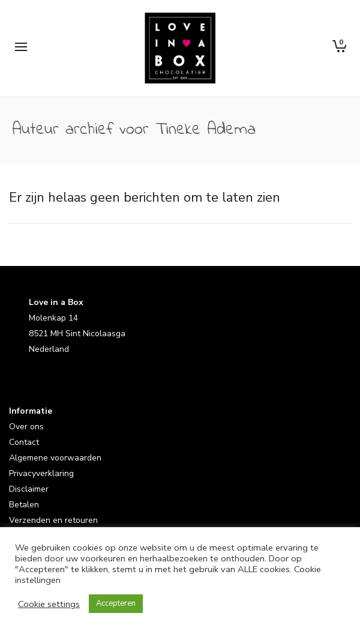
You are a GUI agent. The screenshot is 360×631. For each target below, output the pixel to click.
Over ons (26, 426)
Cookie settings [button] (49, 604)
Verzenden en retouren (53, 520)
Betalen (24, 504)
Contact (24, 442)
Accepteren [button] (116, 603)
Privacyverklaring (41, 473)
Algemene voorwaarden (55, 457)
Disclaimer (29, 489)
